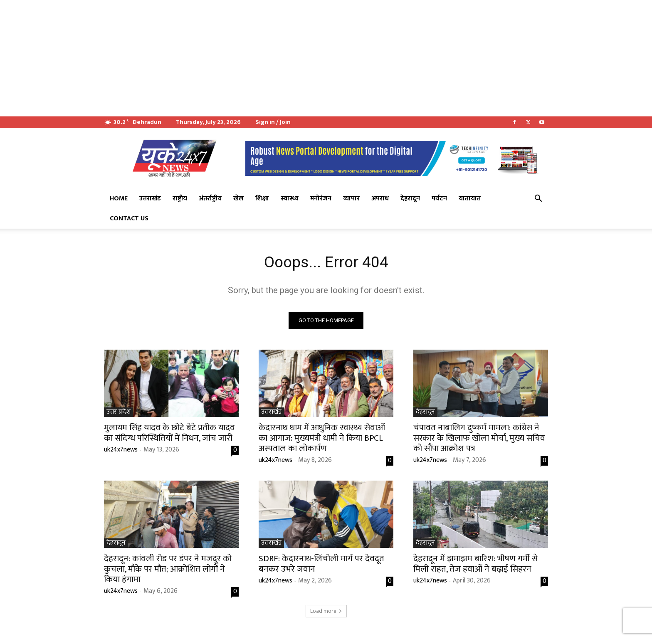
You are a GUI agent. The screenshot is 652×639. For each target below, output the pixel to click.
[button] (538, 199)
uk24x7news (121, 451)
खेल (238, 198)
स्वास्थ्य (290, 198)
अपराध (380, 198)
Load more (326, 612)
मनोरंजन (320, 198)
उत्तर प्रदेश (118, 414)
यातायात (470, 198)
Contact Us (129, 218)
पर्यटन (439, 198)
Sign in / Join (273, 122)
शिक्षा (262, 198)
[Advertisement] (249, 58)
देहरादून (410, 198)
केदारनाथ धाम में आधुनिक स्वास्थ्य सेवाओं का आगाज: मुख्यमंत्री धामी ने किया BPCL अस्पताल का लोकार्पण (322, 439)
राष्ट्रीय (180, 198)
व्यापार (351, 198)
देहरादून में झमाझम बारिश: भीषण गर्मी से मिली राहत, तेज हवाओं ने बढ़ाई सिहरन (475, 565)
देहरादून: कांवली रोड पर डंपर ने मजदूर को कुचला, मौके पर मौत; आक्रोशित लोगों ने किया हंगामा (168, 570)
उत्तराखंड (150, 198)
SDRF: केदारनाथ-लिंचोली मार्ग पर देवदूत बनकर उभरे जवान (321, 565)
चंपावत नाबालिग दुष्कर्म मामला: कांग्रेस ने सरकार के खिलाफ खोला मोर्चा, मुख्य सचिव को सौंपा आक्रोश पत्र (479, 439)
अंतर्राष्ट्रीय (210, 198)
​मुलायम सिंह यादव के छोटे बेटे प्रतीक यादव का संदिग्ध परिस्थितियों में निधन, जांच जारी (169, 434)
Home (119, 198)
